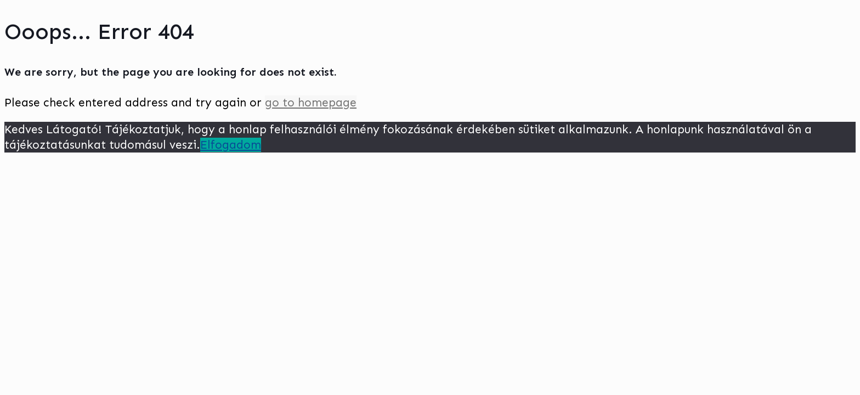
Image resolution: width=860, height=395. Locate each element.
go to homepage (311, 102)
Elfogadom (230, 145)
